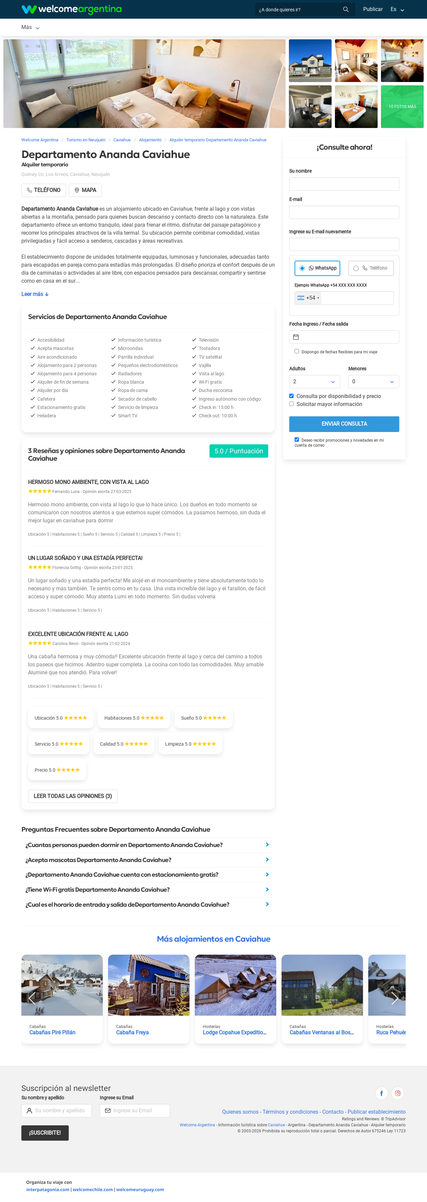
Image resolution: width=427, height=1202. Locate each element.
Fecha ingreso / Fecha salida (320, 325)
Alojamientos (70, 28)
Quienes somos (238, 1113)
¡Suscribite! (45, 1134)
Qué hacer (212, 28)
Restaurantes (176, 28)
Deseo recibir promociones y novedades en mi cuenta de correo (339, 444)
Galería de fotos (255, 28)
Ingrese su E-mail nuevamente (322, 233)
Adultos (297, 370)
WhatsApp (326, 269)
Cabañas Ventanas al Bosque (324, 1034)
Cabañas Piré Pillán (52, 1034)
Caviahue (32, 28)
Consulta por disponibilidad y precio (335, 397)
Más (300, 28)
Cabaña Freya (132, 1034)
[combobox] (308, 299)
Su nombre (301, 172)
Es (393, 9)
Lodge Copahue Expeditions (236, 1034)
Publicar (372, 9)
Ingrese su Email (117, 1099)
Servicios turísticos (130, 28)
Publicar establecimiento (376, 1113)
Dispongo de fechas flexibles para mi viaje (335, 353)
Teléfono (379, 269)
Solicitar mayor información (325, 405)
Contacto (332, 1113)
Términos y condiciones (289, 1113)
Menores (357, 370)
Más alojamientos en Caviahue (213, 940)
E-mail (296, 201)
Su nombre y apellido (44, 1099)
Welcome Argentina (201, 1126)
